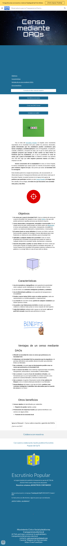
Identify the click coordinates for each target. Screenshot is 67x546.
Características (16, 79)
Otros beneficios (16, 85)
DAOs (43, 219)
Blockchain (51, 225)
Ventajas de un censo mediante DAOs (22, 82)
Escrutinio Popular (31, 142)
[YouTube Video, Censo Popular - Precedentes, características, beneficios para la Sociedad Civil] (33, 58)
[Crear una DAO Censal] (33, 105)
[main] (33, 28)
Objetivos (14, 76)
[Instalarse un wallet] (33, 113)
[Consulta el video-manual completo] (33, 90)
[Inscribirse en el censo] (33, 98)
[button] (2, 8)
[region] (33, 3)
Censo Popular (40, 179)
